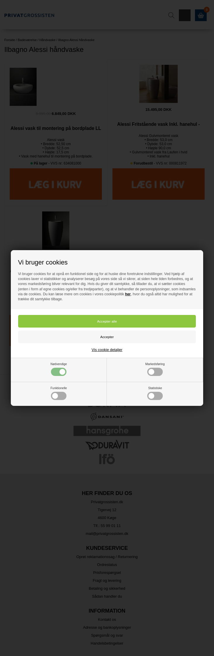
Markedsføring (155, 369)
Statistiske (155, 393)
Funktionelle (59, 393)
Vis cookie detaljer (107, 350)
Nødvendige (59, 369)
